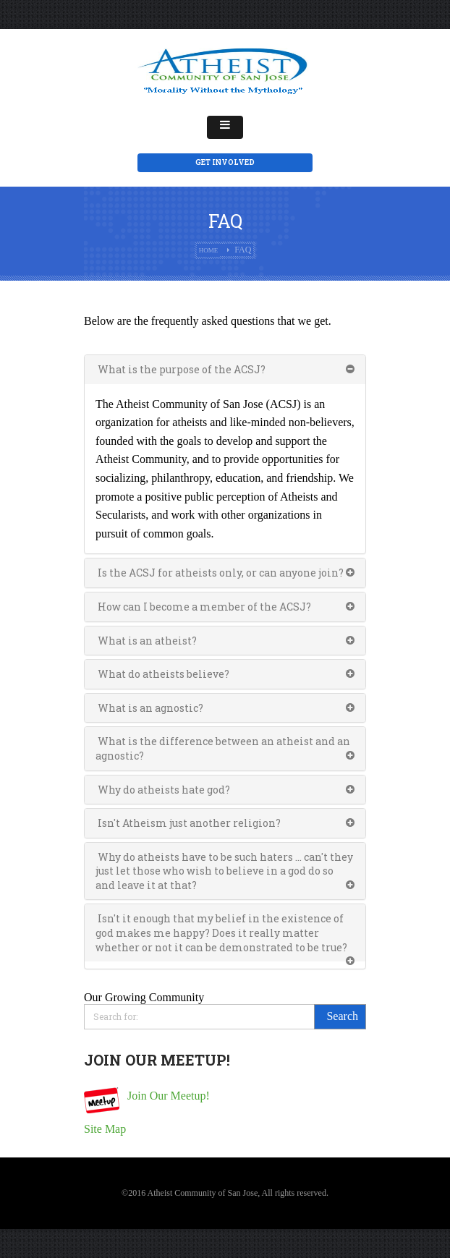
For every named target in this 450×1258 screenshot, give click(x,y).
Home (208, 250)
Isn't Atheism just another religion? (188, 823)
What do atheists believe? (162, 674)
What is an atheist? (146, 640)
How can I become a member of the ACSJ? (203, 606)
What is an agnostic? (149, 708)
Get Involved (225, 162)
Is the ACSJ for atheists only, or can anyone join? (219, 572)
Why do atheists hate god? (162, 789)
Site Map (105, 1129)
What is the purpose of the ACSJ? (180, 369)
